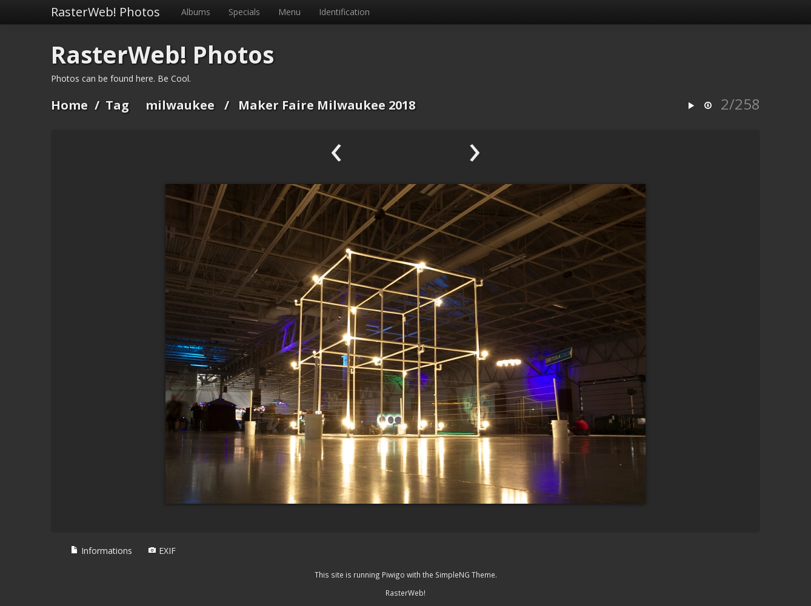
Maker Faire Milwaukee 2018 (326, 105)
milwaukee (180, 105)
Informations (101, 550)
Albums (195, 12)
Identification (344, 12)
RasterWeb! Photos (105, 12)
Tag (117, 105)
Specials (244, 12)
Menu (289, 12)
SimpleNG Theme (465, 574)
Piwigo (393, 574)
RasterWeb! (405, 593)
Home (69, 105)
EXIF (162, 550)
